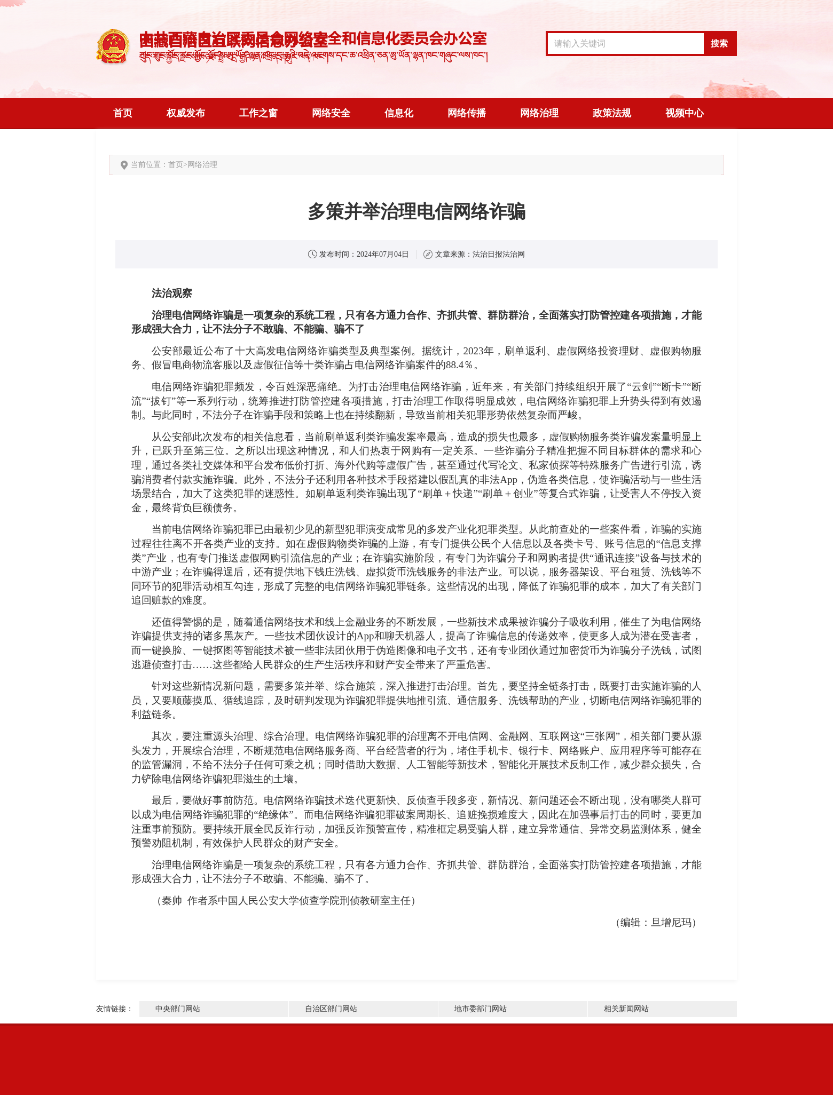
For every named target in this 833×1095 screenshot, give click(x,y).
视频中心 (684, 113)
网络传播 (466, 113)
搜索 (719, 43)
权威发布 (186, 113)
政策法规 (612, 113)
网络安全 (331, 113)
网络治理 (539, 113)
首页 (122, 113)
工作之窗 (258, 113)
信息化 (398, 113)
